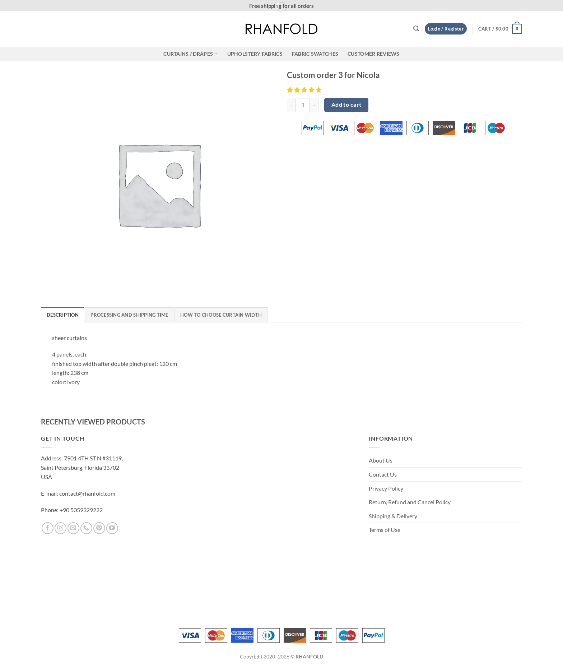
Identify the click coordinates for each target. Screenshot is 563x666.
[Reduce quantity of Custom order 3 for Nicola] (291, 105)
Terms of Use (384, 529)
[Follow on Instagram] (60, 528)
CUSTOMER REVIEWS (374, 54)
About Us (380, 460)
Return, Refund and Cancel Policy (410, 502)
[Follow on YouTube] (112, 528)
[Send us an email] (73, 528)
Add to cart (346, 104)
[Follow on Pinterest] (99, 528)
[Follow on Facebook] (47, 528)
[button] (416, 29)
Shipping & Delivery (393, 516)
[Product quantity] (303, 105)
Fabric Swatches (315, 54)
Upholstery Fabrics (255, 54)
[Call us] (86, 528)
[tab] (62, 314)
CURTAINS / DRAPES (190, 53)
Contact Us (383, 474)
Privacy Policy (386, 488)
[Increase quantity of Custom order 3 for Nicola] (314, 105)
